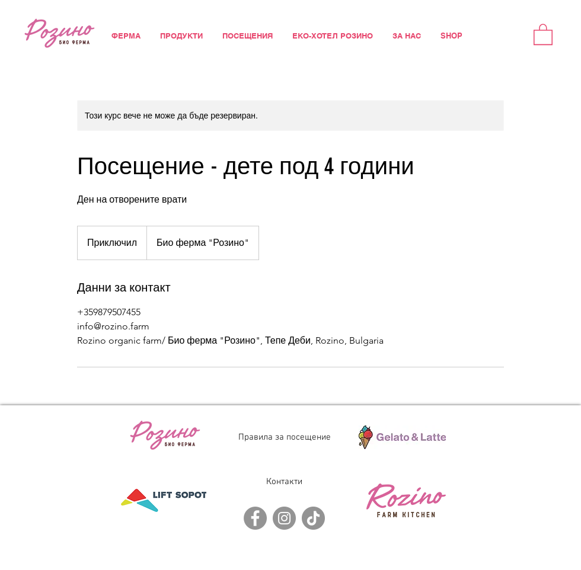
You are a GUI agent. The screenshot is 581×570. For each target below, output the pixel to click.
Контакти (284, 481)
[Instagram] (284, 518)
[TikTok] (313, 518)
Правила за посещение (284, 437)
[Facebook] (255, 518)
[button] (543, 34)
